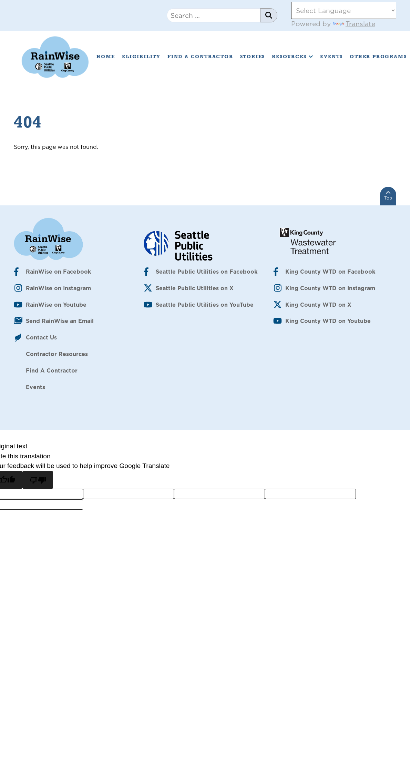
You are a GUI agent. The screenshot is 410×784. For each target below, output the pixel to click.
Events (331, 56)
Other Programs (378, 56)
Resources (292, 56)
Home (105, 56)
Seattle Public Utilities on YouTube (205, 304)
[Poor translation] (37, 480)
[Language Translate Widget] (343, 10)
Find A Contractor (200, 56)
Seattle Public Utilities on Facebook (206, 271)
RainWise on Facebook (58, 271)
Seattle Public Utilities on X (195, 288)
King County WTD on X (318, 304)
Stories (252, 56)
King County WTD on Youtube (328, 321)
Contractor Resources (57, 354)
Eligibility (141, 56)
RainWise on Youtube (56, 304)
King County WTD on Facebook (330, 271)
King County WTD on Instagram (330, 288)
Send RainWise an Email (60, 321)
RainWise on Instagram (58, 288)
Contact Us (41, 337)
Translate (354, 23)
